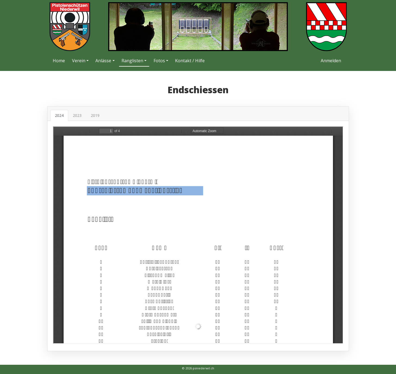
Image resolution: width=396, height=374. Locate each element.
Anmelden (331, 61)
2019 (95, 115)
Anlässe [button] (103, 61)
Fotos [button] (159, 61)
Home (59, 61)
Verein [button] (78, 61)
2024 (59, 115)
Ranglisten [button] (132, 61)
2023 (77, 115)
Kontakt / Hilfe (190, 61)
